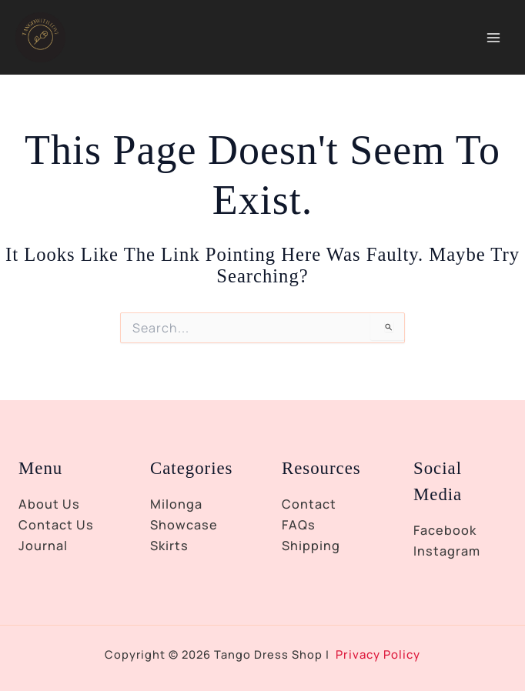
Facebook (445, 530)
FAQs (299, 524)
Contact (309, 504)
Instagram (446, 550)
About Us (49, 504)
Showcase (184, 524)
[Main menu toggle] (493, 40)
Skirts (169, 545)
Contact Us (56, 524)
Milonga (176, 504)
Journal (43, 545)
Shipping (311, 545)
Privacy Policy (378, 654)
